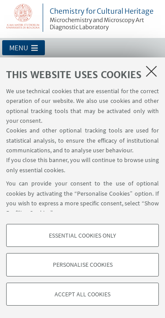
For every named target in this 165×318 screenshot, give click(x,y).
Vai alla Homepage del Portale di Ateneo (23, 18)
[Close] (151, 71)
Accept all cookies (82, 294)
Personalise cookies (83, 265)
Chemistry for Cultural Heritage (106, 19)
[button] (23, 47)
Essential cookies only (82, 235)
